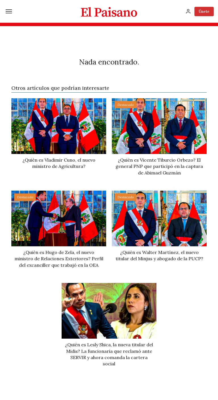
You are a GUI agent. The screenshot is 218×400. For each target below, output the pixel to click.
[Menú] (8, 11)
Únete (204, 11)
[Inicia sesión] (188, 11)
